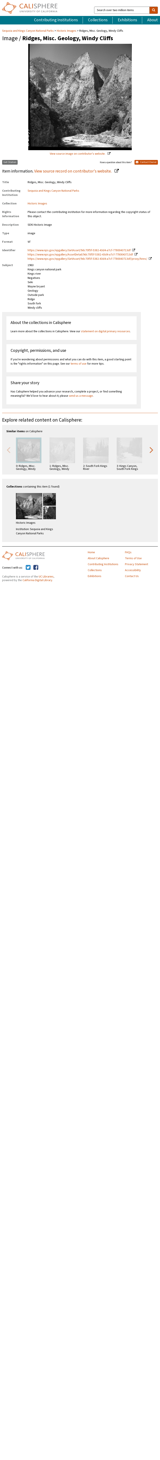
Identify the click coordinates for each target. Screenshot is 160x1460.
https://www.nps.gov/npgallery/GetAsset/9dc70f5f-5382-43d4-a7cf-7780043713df (79, 250)
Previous (8, 449)
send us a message (81, 396)
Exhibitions (127, 20)
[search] (153, 10)
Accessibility (133, 570)
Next (151, 449)
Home (91, 552)
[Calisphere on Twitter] (28, 568)
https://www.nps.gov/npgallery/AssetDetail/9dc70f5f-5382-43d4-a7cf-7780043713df (80, 254)
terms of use (78, 364)
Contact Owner (146, 162)
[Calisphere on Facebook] (35, 568)
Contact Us (132, 576)
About (152, 20)
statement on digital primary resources (105, 331)
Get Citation (9, 162)
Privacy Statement (136, 564)
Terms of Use (133, 558)
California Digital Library (37, 580)
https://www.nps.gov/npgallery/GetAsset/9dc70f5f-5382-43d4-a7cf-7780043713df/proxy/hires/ (87, 259)
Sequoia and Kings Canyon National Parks (28, 31)
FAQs (128, 552)
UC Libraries (46, 577)
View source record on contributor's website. (73, 171)
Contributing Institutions (56, 20)
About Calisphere (98, 558)
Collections (98, 20)
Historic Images (66, 31)
